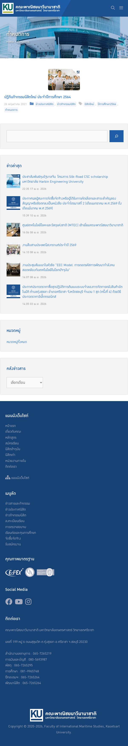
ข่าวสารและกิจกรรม (17, 503)
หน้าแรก (10, 426)
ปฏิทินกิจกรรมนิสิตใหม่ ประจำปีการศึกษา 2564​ (37, 97)
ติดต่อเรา (11, 466)
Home (10, 41)
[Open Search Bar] (113, 8)
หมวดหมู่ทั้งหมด (17, 342)
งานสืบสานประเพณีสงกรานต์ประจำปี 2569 (49, 245)
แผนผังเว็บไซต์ (17, 478)
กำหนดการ (11, 110)
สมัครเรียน (12, 443)
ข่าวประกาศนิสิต (44, 104)
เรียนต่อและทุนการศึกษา (20, 533)
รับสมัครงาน (13, 544)
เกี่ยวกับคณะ (13, 431)
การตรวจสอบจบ (15, 527)
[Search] (117, 136)
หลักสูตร (10, 437)
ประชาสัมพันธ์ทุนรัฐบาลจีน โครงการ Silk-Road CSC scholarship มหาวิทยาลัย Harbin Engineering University (65, 179)
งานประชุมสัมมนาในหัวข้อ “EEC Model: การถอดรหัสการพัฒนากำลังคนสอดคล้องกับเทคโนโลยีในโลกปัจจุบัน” (68, 268)
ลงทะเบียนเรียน (14, 521)
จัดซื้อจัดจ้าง (13, 538)
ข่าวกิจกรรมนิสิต (66, 104)
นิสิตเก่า (10, 455)
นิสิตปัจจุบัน (12, 449)
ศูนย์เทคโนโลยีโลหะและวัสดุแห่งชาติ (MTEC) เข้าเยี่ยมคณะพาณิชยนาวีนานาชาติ (72, 225)
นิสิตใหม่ (89, 104)
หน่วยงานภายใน (15, 461)
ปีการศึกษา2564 (107, 104)
